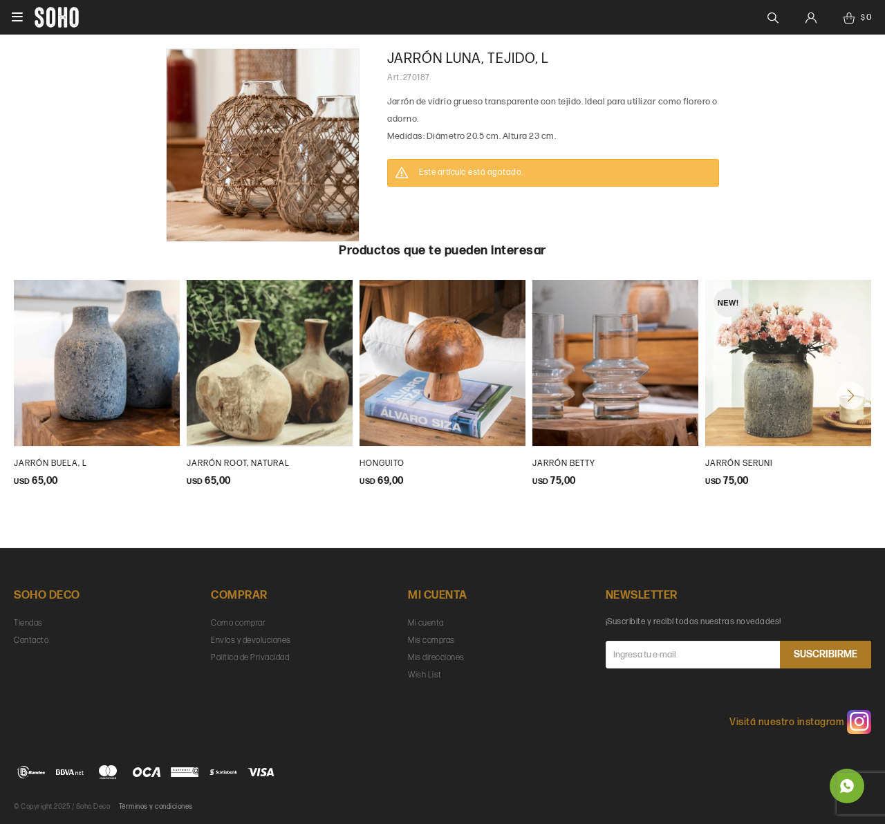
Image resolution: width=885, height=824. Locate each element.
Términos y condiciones (156, 807)
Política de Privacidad (250, 658)
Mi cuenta (426, 623)
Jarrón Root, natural (238, 463)
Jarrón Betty (563, 463)
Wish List (425, 675)
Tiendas (28, 623)
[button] (850, 395)
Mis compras (431, 640)
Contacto (31, 640)
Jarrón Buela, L (50, 463)
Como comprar (238, 623)
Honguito (382, 463)
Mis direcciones (436, 658)
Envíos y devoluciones (251, 640)
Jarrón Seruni (739, 463)
